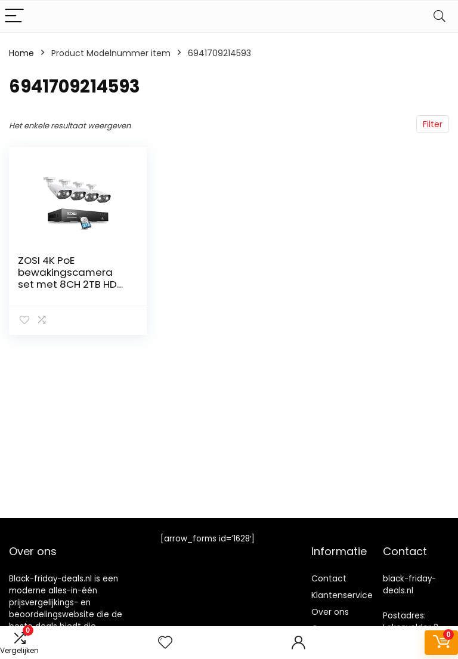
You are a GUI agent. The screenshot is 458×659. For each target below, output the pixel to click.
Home (21, 53)
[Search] (439, 16)
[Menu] (14, 16)
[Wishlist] (165, 642)
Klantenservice (342, 595)
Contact (328, 578)
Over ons (330, 612)
